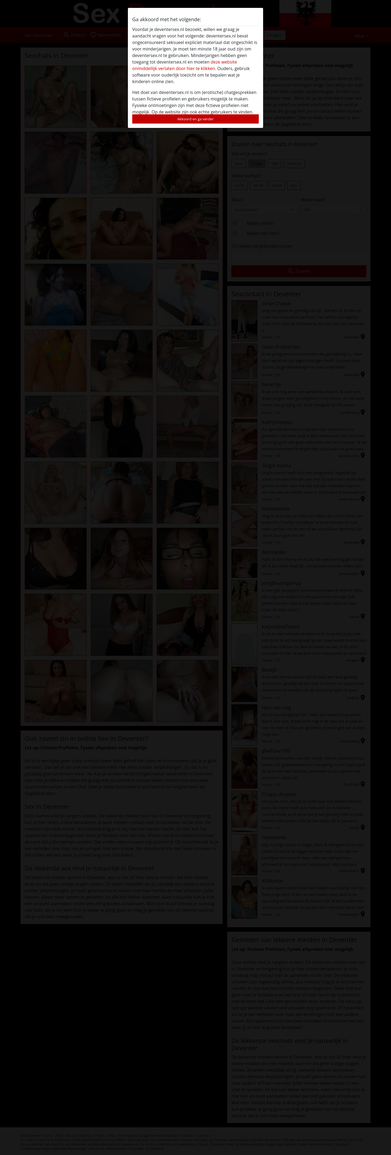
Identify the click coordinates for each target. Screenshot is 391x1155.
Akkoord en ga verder (195, 119)
